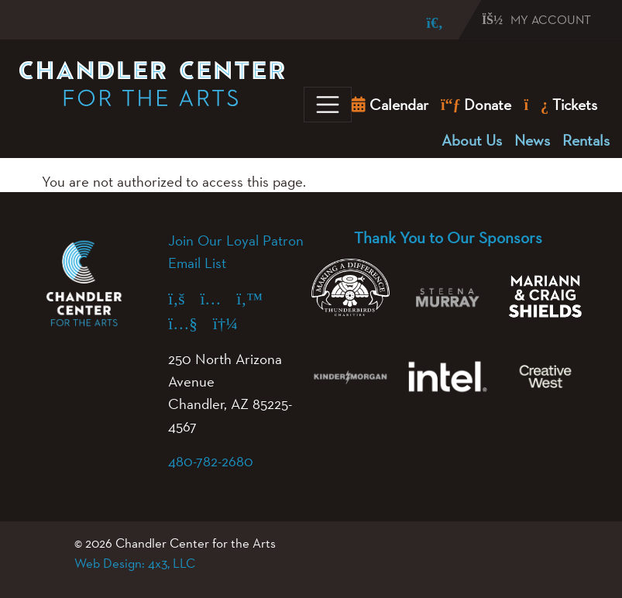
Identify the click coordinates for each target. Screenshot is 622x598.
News (532, 140)
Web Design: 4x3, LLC (134, 563)
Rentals (586, 140)
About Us (472, 140)
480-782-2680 (210, 461)
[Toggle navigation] (328, 104)
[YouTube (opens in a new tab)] (190, 323)
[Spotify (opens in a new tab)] (233, 323)
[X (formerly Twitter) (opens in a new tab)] (257, 298)
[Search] (424, 23)
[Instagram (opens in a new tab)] (218, 298)
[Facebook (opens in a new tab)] (184, 298)
